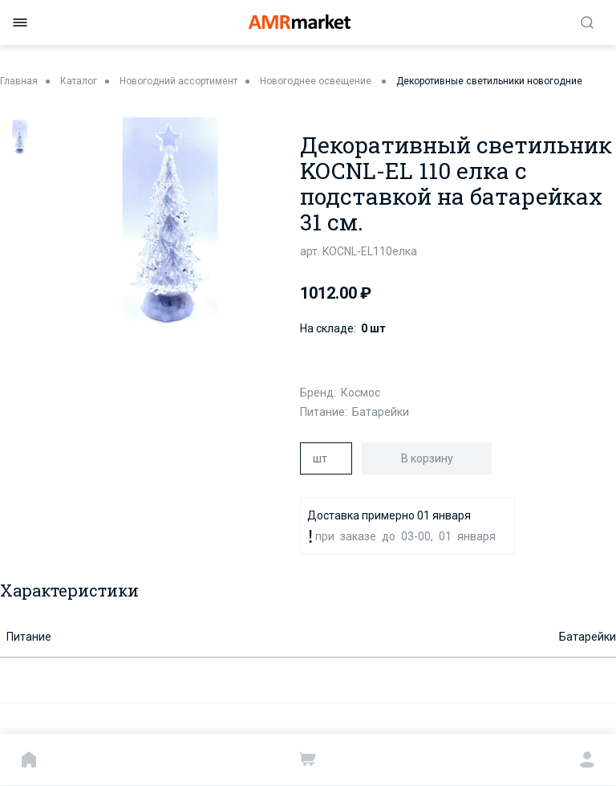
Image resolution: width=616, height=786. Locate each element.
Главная (19, 81)
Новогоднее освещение (317, 81)
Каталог (78, 81)
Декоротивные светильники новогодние (489, 81)
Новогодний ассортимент (178, 81)
